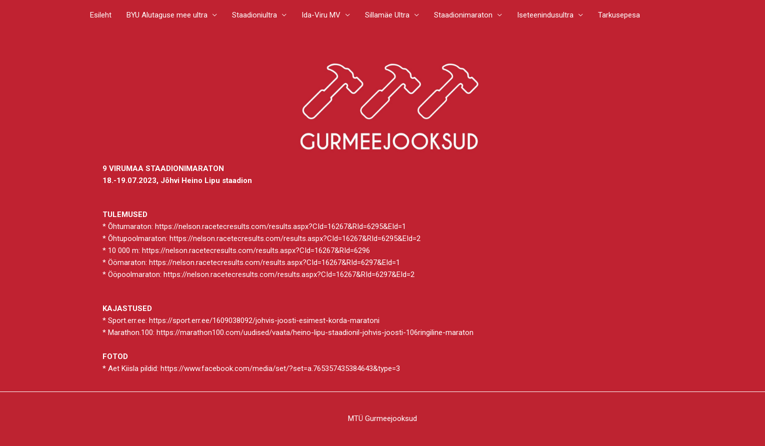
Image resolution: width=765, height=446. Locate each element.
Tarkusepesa (619, 15)
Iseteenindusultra (545, 15)
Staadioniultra (254, 15)
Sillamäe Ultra (387, 15)
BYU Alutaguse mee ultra (167, 15)
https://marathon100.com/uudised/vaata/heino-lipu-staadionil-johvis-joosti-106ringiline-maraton (315, 332)
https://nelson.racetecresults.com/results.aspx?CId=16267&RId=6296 (256, 250)
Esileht (101, 15)
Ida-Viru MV (321, 15)
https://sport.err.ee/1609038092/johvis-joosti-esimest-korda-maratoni (264, 320)
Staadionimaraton (463, 15)
